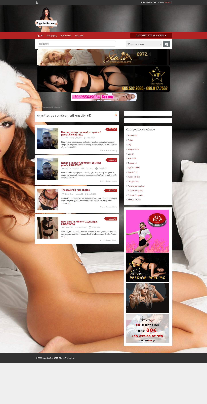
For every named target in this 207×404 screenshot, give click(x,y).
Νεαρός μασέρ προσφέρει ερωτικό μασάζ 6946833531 (81, 133)
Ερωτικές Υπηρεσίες (72, 168)
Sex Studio (132, 159)
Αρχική (40, 35)
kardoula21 (79, 194)
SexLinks (79, 35)
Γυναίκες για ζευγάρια (136, 186)
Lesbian (131, 154)
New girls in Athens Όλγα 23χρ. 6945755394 (79, 223)
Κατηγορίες (52, 35)
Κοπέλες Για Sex (134, 200)
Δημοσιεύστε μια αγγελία (151, 35)
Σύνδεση (167, 2)
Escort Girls (69, 194)
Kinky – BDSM (133, 149)
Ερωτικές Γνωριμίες (135, 191)
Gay (66, 138)
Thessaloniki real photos (75, 190)
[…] (69, 203)
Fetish (130, 140)
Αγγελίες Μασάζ (134, 168)
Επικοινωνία (65, 35)
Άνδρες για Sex (134, 177)
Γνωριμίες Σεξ (133, 181)
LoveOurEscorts (80, 227)
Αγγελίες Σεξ (132, 172)
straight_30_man (76, 138)
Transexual (132, 163)
